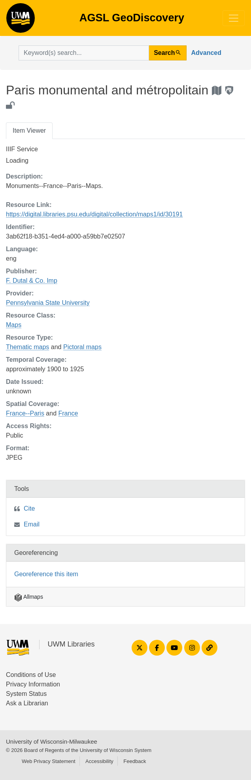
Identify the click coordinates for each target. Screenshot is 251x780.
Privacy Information (33, 684)
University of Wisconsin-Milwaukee (51, 741)
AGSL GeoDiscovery (20, 20)
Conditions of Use (31, 674)
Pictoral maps (82, 347)
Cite (29, 508)
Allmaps (28, 597)
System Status (26, 693)
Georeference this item (46, 574)
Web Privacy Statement (48, 761)
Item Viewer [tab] (29, 130)
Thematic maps (27, 347)
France (68, 413)
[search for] (84, 52)
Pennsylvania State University (48, 302)
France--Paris (25, 413)
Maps (13, 324)
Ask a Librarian (27, 703)
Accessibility (99, 761)
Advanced (206, 52)
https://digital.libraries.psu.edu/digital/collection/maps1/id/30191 (94, 214)
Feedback (134, 761)
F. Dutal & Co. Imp (31, 280)
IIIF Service (22, 149)
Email (32, 524)
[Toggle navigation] (234, 18)
